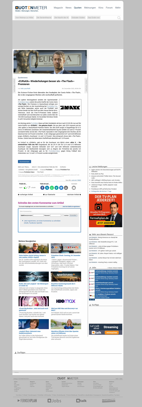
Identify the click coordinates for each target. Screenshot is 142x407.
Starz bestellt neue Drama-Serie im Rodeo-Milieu (106, 182)
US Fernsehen (47, 395)
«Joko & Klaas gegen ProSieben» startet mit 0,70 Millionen (103, 247)
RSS (15, 383)
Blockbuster (74, 395)
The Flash (40, 172)
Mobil (15, 386)
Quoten (78, 7)
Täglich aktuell (65, 386)
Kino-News (96, 383)
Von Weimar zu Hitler (24, 17)
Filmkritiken (40, 395)
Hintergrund (33, 383)
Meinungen (90, 7)
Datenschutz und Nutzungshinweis (113, 388)
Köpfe (47, 389)
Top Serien (116, 395)
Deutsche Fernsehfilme (107, 395)
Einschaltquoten (61, 395)
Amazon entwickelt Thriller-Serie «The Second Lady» (105, 177)
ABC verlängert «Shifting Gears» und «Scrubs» (105, 180)
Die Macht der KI (61, 17)
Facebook (16, 389)
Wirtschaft (48, 386)
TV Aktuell (24, 395)
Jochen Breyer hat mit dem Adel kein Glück (105, 259)
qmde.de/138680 (76, 180)
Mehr (118, 7)
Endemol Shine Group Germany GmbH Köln (103, 272)
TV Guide (68, 395)
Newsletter (16, 385)
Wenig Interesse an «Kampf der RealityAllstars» (103, 238)
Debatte (79, 383)
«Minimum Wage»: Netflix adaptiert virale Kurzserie (104, 186)
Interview (32, 386)
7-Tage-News (17, 388)
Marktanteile (65, 385)
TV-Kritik (79, 385)
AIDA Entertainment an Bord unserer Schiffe (102, 296)
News (68, 7)
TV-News (48, 383)
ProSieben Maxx (23, 102)
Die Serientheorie (44, 17)
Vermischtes (49, 385)
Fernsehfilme (81, 395)
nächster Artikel (74, 194)
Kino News (19, 395)
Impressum (112, 392)
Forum (109, 7)
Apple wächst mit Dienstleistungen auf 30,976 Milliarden (105, 170)
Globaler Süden (78, 17)
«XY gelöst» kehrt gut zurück (102, 251)
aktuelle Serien (89, 395)
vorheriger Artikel (25, 194)
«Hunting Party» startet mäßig (103, 262)
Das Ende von (94, 17)
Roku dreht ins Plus (97, 174)
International (49, 388)
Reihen (32, 385)
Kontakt (111, 386)
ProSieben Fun (52, 106)
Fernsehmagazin (32, 395)
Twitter (16, 391)
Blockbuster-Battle (97, 388)
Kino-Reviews (80, 386)
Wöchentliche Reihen (67, 383)
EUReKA (63, 167)
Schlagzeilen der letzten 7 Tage (101, 191)
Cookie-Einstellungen (114, 391)
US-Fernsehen (49, 391)
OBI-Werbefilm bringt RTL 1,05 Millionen (103, 243)
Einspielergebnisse (98, 386)
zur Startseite (49, 194)
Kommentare (24, 161)
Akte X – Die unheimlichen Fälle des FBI (44, 167)
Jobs (110, 385)
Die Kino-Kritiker (97, 385)
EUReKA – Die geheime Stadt (28, 169)
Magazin (58, 7)
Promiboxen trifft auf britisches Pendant (104, 189)
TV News (54, 395)
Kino (101, 7)
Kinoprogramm (97, 395)
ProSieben (34, 123)
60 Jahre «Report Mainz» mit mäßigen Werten (105, 254)
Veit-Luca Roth (25, 88)
